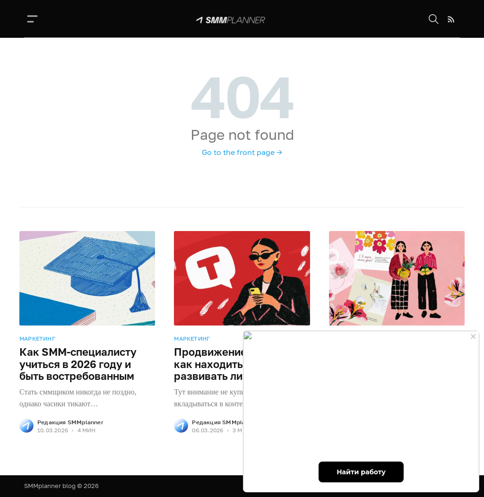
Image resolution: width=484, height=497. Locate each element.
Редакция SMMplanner (70, 422)
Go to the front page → (242, 152)
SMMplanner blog (50, 485)
